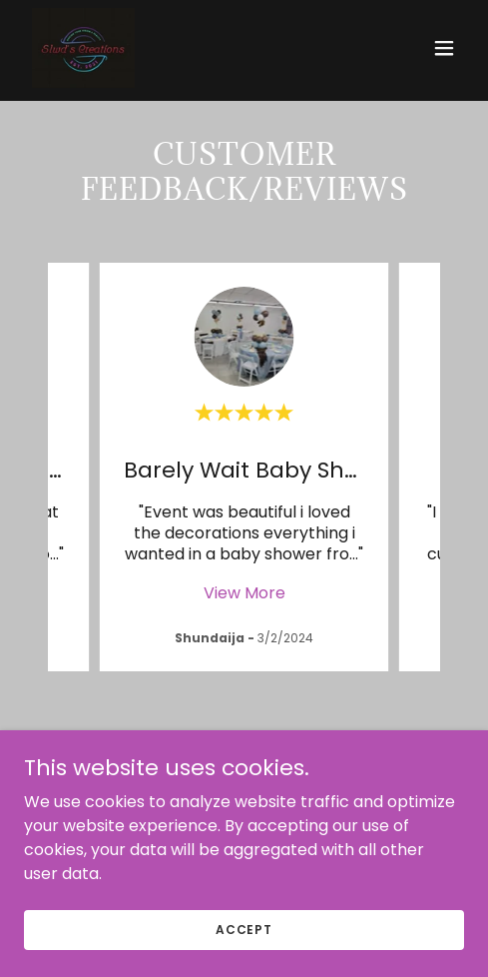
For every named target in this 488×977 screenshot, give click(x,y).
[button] (444, 48)
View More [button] (244, 592)
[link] (83, 48)
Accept (244, 928)
